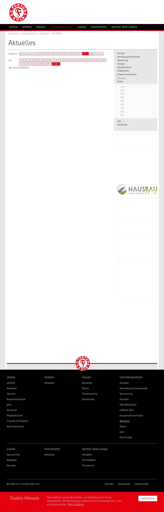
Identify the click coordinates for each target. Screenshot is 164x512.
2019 (71, 60)
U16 (56, 54)
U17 (51, 54)
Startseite (13, 34)
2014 (103, 60)
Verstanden (148, 498)
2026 (22, 60)
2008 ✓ (56, 64)
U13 (73, 54)
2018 (77, 60)
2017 (84, 60)
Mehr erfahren (76, 504)
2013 (22, 64)
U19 (45, 54)
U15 (62, 54)
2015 (97, 60)
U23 (40, 54)
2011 (35, 64)
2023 (43, 60)
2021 (57, 60)
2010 (41, 64)
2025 (29, 60)
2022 (50, 60)
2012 (28, 64)
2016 (90, 60)
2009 (48, 64)
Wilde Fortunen (96, 54)
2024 (36, 60)
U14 (68, 54)
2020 (64, 60)
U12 (79, 54)
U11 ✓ (85, 54)
